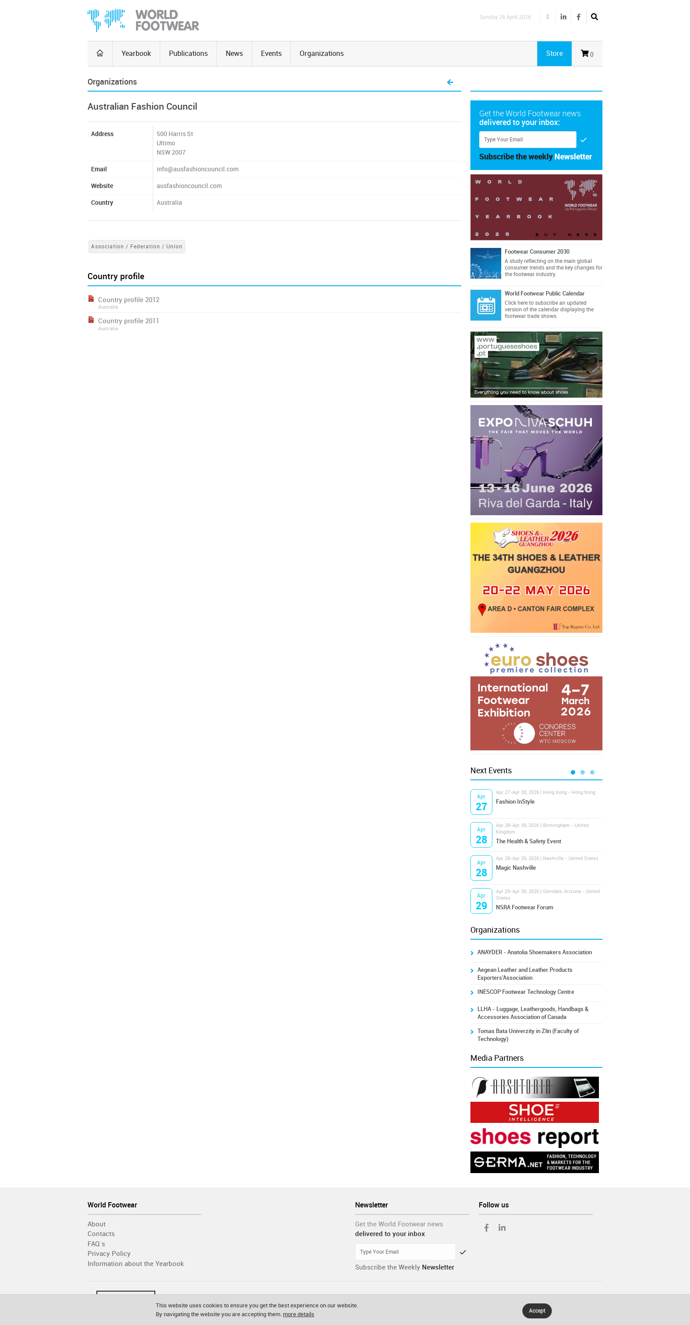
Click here (516, 303)
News (234, 53)
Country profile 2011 (128, 321)
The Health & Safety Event (528, 841)
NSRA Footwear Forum (524, 907)
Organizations (322, 53)
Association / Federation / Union (137, 247)
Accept (537, 1311)
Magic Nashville (516, 867)
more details (298, 1314)
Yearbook (136, 53)
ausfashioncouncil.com (190, 186)
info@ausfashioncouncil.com (198, 169)
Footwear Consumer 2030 (537, 251)
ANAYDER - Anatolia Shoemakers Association (534, 952)
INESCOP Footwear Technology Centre (525, 992)
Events (271, 53)
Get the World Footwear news (399, 1224)
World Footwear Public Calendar (545, 293)
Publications (188, 53)
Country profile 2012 (128, 300)
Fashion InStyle (515, 801)
